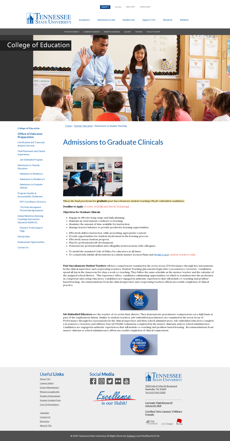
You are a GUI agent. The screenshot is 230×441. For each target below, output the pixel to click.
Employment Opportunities (31, 242)
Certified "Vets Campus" (158, 411)
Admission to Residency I (31, 174)
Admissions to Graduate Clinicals (31, 186)
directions (44, 421)
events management (49, 387)
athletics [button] (184, 19)
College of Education (29, 128)
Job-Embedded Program (31, 159)
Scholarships (24, 236)
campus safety (47, 383)
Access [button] (118, 7)
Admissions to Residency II (32, 179)
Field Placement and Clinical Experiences (31, 153)
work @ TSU (46, 425)
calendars (44, 413)
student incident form (50, 400)
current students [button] (91, 32)
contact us (45, 417)
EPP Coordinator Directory (33, 201)
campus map (145, 7)
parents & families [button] (112, 32)
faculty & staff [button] (153, 32)
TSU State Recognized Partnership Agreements (31, 209)
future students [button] (71, 32)
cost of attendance (49, 404)
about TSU (45, 379)
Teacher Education (83, 125)
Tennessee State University (48, 18)
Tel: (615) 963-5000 (155, 392)
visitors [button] (138, 32)
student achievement (50, 396)
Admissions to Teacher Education (29, 167)
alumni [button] (127, 32)
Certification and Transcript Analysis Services (31, 144)
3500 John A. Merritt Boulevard (161, 386)
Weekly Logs (161, 254)
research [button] (167, 19)
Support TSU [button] (148, 19)
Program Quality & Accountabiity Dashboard (30, 195)
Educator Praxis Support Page (31, 229)
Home (68, 125)
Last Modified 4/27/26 (147, 435)
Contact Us (23, 247)
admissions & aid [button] (106, 19)
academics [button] (84, 19)
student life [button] (129, 19)
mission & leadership (49, 391)
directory (130, 7)
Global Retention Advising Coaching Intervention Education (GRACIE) (30, 219)
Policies (131, 435)
